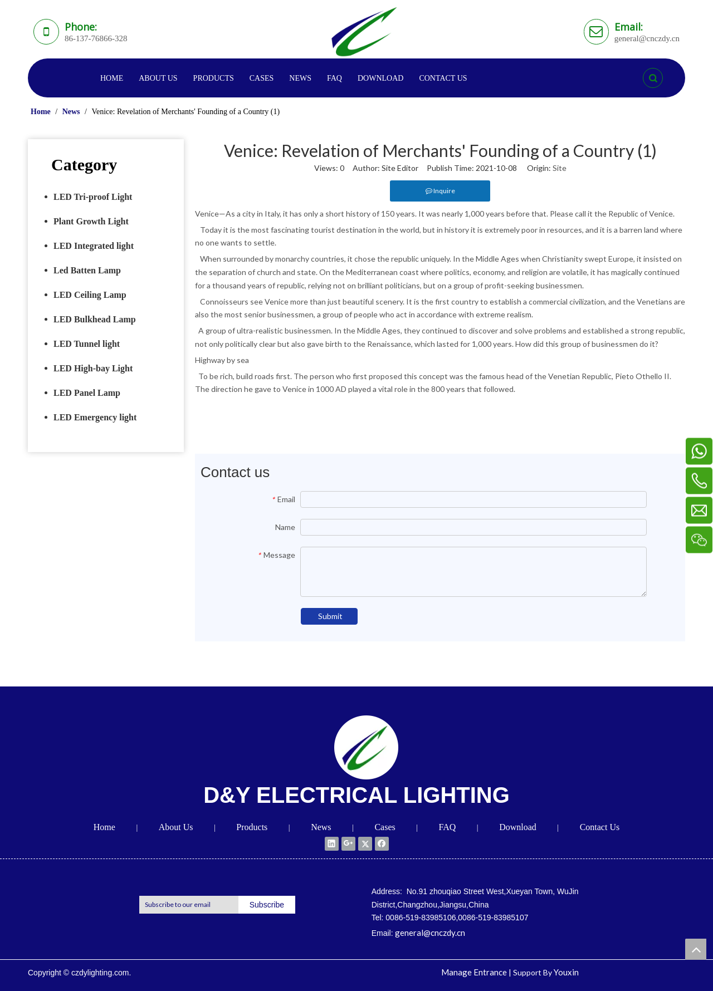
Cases (384, 827)
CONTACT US (443, 78)
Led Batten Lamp (87, 270)
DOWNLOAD (380, 78)
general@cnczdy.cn (430, 933)
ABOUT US (158, 78)
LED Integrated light (93, 246)
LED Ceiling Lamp (89, 295)
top (695, 949)
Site (560, 168)
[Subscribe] (266, 905)
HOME (111, 78)
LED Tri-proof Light (92, 197)
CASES (262, 78)
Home (104, 827)
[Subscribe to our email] (186, 905)
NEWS (300, 78)
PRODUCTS (213, 78)
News (321, 827)
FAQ (334, 78)
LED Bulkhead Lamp (94, 319)
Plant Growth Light (91, 221)
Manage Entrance (474, 972)
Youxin (566, 972)
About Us (176, 827)
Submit (330, 616)
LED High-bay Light (93, 368)
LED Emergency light (94, 417)
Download (517, 827)
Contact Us (600, 827)
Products (251, 827)
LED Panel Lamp (86, 393)
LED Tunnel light (86, 344)
